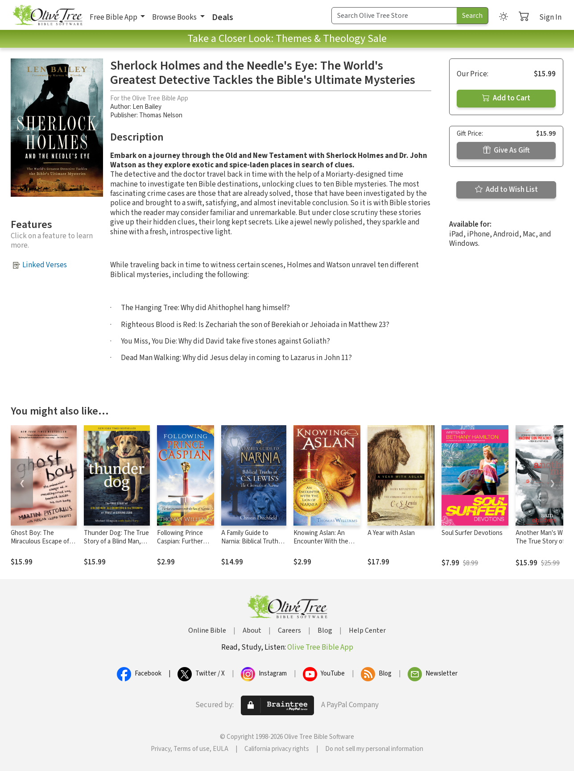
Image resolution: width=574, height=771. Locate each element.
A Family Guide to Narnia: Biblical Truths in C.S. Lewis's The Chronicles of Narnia (251, 545)
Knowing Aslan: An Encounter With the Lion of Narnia (320, 541)
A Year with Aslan (391, 533)
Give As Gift (506, 150)
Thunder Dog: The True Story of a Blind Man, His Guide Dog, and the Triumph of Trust (116, 545)
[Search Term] (394, 15)
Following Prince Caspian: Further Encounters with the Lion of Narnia (181, 545)
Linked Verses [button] (44, 265)
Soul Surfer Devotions (472, 533)
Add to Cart (506, 98)
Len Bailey (146, 107)
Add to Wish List (506, 189)
